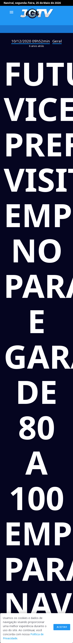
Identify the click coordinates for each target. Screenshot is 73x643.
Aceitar (62, 627)
